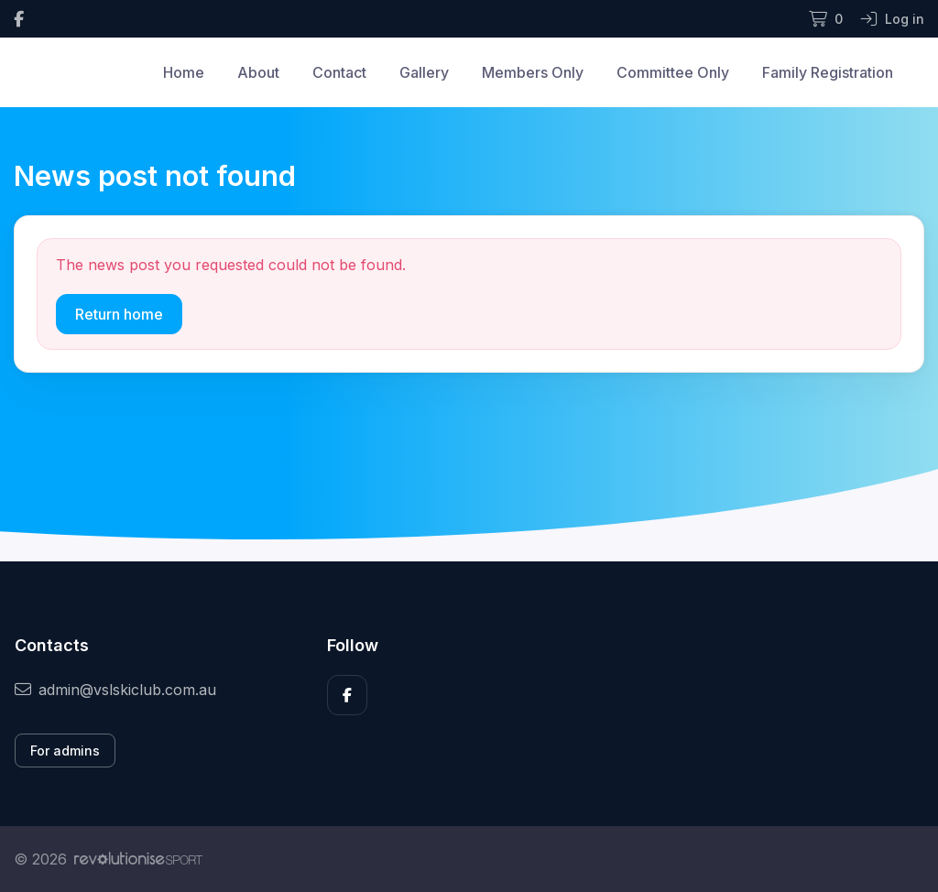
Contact (339, 72)
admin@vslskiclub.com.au (115, 689)
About (258, 72)
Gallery (424, 72)
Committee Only (672, 72)
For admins (65, 750)
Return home (119, 314)
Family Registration (827, 72)
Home (183, 72)
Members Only (533, 72)
